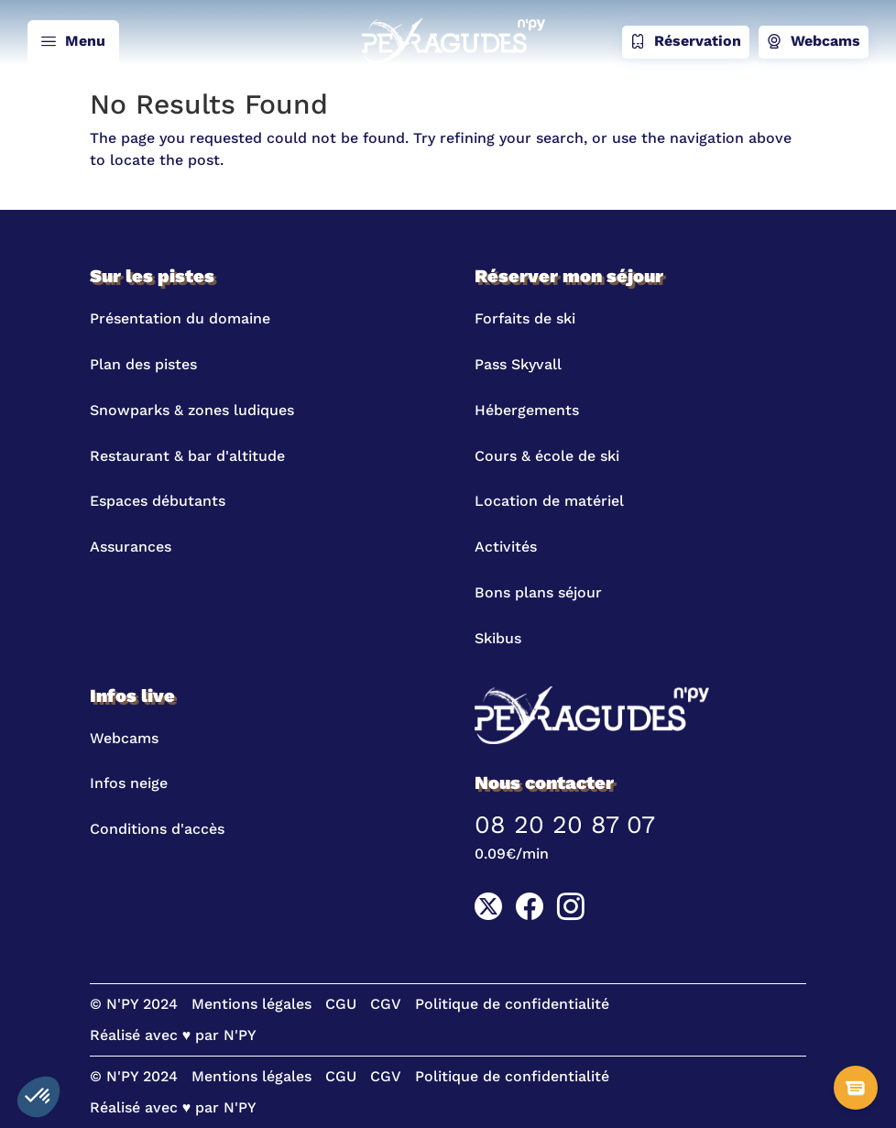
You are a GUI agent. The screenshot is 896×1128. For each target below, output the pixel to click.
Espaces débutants (157, 500)
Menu (73, 42)
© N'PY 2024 (134, 1004)
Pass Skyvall (518, 364)
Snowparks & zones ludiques (192, 410)
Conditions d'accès (157, 829)
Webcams (813, 42)
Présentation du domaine (180, 318)
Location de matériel (549, 500)
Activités (506, 546)
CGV (385, 1004)
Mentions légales (251, 1004)
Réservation (685, 42)
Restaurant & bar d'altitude (187, 456)
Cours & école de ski (547, 456)
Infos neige (129, 783)
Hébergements (527, 410)
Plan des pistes (143, 364)
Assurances (130, 546)
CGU (340, 1004)
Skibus (498, 638)
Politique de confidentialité (512, 1004)
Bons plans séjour (538, 592)
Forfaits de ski (525, 318)
